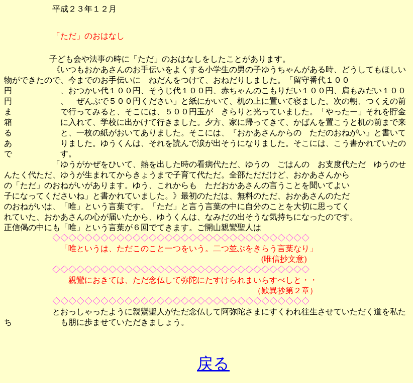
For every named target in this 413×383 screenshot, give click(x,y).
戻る (213, 363)
